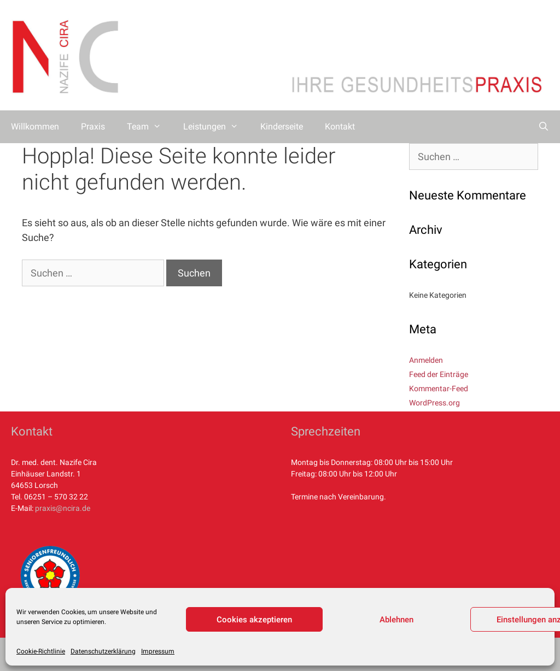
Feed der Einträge (438, 374)
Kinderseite (281, 126)
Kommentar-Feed (438, 388)
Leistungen (216, 126)
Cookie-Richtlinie (40, 651)
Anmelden (426, 360)
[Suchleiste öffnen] (543, 126)
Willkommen (35, 126)
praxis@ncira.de (62, 508)
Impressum (157, 651)
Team (149, 126)
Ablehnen (396, 620)
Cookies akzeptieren (254, 620)
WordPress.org (434, 402)
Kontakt (340, 126)
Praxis (93, 126)
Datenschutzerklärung (103, 651)
